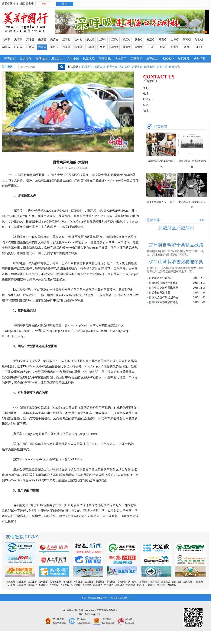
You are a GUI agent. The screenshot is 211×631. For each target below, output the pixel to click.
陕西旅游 (89, 581)
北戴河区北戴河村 (176, 227)
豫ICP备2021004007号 (90, 614)
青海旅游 (154, 581)
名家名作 (168, 58)
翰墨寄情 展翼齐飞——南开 (161, 202)
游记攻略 (184, 58)
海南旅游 (67, 581)
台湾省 (175, 47)
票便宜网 (161, 585)
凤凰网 (140, 585)
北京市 (6, 39)
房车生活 (152, 58)
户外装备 (200, 58)
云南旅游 (176, 581)
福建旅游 (86, 585)
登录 (44, 3)
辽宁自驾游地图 (160, 292)
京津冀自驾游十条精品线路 (176, 244)
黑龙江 (90, 39)
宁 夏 (151, 47)
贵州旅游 (187, 581)
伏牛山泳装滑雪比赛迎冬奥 (176, 261)
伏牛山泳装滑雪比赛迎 (164, 287)
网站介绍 (92, 597)
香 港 (187, 47)
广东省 (18, 47)
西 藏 (102, 47)
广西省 (30, 47)
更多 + (203, 220)
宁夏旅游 (100, 581)
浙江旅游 (32, 585)
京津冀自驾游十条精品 (164, 282)
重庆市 (54, 47)
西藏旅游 (165, 581)
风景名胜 (89, 58)
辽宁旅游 (75, 585)
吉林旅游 (65, 585)
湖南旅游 (10, 581)
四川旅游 (78, 581)
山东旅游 (43, 581)
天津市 (18, 39)
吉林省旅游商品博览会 (164, 302)
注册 (64, 3)
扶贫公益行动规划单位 (164, 297)
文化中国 (73, 58)
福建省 (151, 39)
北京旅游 (97, 585)
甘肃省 (127, 47)
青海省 (139, 47)
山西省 (42, 39)
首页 (83, 597)
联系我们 (123, 597)
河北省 (30, 39)
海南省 (42, 47)
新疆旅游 (143, 581)
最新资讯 (153, 220)
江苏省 (114, 39)
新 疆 (163, 47)
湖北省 (199, 39)
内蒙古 (54, 39)
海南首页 (10, 58)
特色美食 (112, 66)
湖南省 (6, 47)
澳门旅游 (132, 581)
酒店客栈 (105, 58)
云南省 (90, 47)
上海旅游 (119, 585)
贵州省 (78, 47)
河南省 (187, 39)
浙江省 (127, 39)
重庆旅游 (130, 585)
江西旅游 (21, 585)
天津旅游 (108, 585)
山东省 (175, 39)
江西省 (163, 39)
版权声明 (102, 597)
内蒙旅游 (172, 585)
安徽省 (139, 39)
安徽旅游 (43, 585)
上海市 (102, 39)
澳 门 (199, 47)
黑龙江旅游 (55, 581)
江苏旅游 (21, 581)
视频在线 (41, 58)
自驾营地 (136, 58)
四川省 (66, 47)
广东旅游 (10, 585)
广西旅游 (198, 581)
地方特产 (121, 58)
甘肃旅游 (150, 585)
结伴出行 (149, 66)
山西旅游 (32, 581)
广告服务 (113, 597)
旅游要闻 (26, 58)
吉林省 (78, 39)
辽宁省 (66, 39)
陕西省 (114, 47)
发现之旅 (57, 58)
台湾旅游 (121, 581)
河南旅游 (54, 585)
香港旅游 (110, 581)
